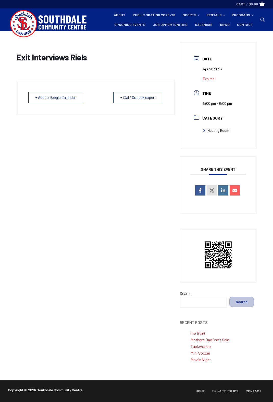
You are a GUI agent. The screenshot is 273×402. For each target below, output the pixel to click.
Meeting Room (216, 130)
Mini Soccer (200, 353)
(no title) (198, 333)
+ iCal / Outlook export (138, 97)
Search (186, 293)
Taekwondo (201, 346)
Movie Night (201, 359)
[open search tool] (262, 20)
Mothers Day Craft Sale (210, 339)
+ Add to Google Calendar (56, 97)
